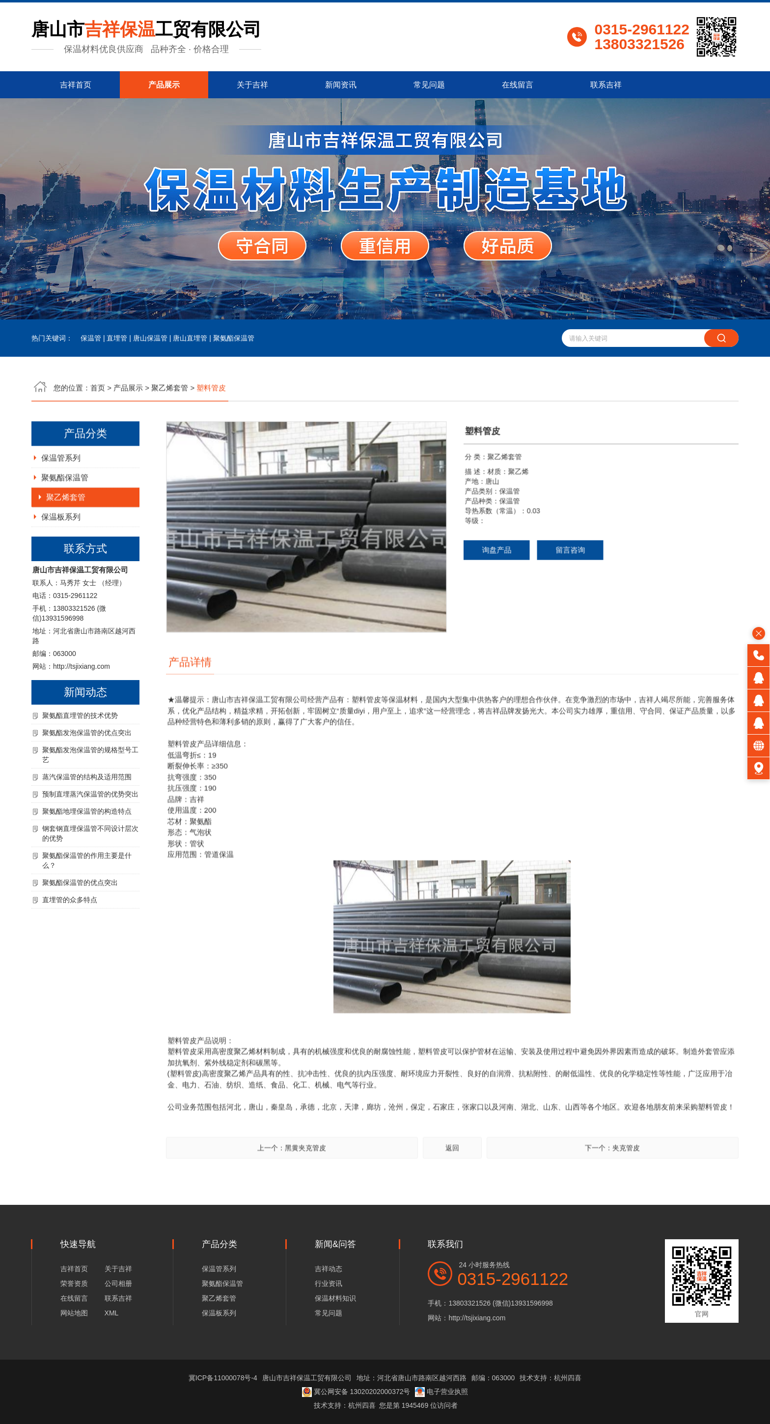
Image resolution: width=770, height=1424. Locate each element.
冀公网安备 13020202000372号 (356, 1392)
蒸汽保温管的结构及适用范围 (87, 820)
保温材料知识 (335, 1298)
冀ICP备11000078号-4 (223, 1378)
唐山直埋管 (190, 338)
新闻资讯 (341, 85)
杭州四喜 (362, 1405)
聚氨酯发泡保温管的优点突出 (87, 776)
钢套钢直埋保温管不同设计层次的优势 (90, 876)
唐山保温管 (150, 338)
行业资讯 (328, 1283)
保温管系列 (61, 501)
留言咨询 (527, 593)
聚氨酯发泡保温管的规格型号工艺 (90, 798)
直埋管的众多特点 (69, 943)
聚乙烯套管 (65, 540)
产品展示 (164, 85)
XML (112, 1313)
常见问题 (429, 85)
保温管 (91, 338)
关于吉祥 (252, 85)
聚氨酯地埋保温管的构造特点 (87, 854)
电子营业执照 (441, 1392)
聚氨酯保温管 (233, 338)
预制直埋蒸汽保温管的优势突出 (90, 837)
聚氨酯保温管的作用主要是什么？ (87, 903)
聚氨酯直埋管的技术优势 (80, 759)
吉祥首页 (75, 85)
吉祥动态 (328, 1269)
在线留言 (517, 85)
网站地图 (74, 1313)
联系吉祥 (606, 85)
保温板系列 (61, 560)
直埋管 (117, 338)
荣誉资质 (74, 1283)
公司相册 (118, 1283)
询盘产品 (453, 593)
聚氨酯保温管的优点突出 (80, 926)
